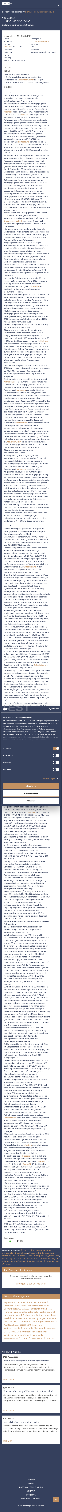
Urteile (31, 1473)
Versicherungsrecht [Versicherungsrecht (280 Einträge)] (13, 1335)
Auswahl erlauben (31, 793)
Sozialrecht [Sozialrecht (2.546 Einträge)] (25, 1324)
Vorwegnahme (35, 1261)
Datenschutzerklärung (31, 1477)
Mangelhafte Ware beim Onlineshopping (21, 1421)
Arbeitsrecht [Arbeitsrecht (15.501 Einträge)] (21, 1302)
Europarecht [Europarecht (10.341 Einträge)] (11, 1308)
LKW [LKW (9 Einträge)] (54, 1315)
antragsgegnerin (39, 1250)
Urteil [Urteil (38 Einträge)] (6, 1332)
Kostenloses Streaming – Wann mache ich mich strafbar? (28, 1391)
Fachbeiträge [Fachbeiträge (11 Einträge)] (23, 1309)
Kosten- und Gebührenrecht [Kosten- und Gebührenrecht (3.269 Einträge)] (37, 1315)
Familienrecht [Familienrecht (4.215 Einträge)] (37, 1308)
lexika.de (5, 12)
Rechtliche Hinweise (31, 1488)
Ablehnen (31, 801)
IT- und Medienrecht (16, 12)
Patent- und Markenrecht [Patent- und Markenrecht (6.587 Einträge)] (17, 1321)
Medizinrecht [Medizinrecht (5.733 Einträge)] (11, 1318)
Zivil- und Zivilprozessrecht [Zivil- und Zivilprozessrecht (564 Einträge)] (32, 1338)
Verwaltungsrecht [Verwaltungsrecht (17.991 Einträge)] (33, 1335)
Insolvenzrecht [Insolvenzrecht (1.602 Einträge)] (46, 1312)
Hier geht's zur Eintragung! (31, 1283)
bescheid (33, 1253)
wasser (7, 1264)
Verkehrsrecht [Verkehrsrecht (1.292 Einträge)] (24, 1331)
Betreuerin (46, 1253)
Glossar (31, 1469)
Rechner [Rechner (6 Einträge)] (54, 1322)
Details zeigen (49, 779)
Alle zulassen (31, 786)
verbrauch (20, 1258)
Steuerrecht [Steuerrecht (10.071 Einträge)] (27, 1328)
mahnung (53, 1256)
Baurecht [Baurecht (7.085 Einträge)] (44, 1302)
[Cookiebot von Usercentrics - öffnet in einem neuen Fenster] (49, 709)
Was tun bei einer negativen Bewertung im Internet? (26, 1360)
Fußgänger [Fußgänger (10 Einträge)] (48, 1309)
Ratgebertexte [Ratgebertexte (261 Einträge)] (43, 1321)
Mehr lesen (8, 1379)
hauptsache (40, 1256)
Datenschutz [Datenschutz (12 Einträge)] (35, 1306)
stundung (7, 1258)
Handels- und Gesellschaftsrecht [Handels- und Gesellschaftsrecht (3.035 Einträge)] (21, 1312)
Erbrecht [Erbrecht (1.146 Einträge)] (45, 1305)
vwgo (47, 1261)
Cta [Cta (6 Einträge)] (28, 1306)
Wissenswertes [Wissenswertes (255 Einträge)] (11, 1338)
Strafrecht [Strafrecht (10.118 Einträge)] (39, 1328)
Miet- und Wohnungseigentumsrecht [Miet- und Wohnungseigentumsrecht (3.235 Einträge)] (37, 1318)
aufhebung (21, 1253)
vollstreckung (47, 1258)
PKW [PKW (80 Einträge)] (34, 1322)
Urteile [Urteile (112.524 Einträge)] (12, 1331)
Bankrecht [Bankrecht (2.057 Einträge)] (34, 1302)
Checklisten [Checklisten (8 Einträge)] (8, 1306)
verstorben (33, 1258)
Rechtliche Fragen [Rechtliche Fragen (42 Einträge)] (11, 1325)
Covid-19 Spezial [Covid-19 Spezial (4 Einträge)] (20, 1306)
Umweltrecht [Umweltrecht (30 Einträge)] (51, 1328)
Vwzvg (56, 1261)
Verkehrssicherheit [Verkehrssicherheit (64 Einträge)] (39, 1332)
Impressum (31, 1484)
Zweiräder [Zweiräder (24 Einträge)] (50, 1338)
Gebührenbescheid (23, 1256)
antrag (25, 1250)
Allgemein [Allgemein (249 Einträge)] (8, 1302)
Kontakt (31, 1481)
